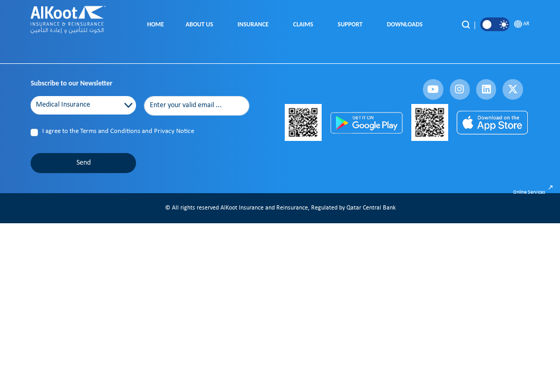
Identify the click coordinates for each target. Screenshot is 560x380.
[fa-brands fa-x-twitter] (513, 89)
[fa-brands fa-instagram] (460, 89)
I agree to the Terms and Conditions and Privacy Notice (118, 131)
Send (83, 162)
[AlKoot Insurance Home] (68, 25)
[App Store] (492, 123)
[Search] (465, 24)
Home (155, 24)
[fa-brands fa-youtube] (433, 89)
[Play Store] (366, 122)
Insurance (255, 24)
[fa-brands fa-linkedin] (486, 89)
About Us (201, 24)
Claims (304, 24)
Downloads (406, 24)
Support (351, 24)
